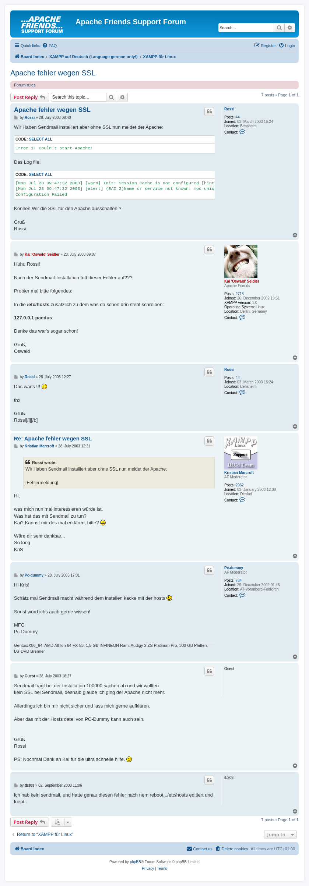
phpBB (135, 862)
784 (239, 580)
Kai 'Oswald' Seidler (241, 281)
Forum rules (25, 85)
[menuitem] (49, 45)
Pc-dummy (233, 568)
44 (238, 117)
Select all (40, 139)
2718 (240, 294)
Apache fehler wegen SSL (52, 73)
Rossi (229, 109)
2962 (240, 485)
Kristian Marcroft (239, 473)
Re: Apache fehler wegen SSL (53, 438)
